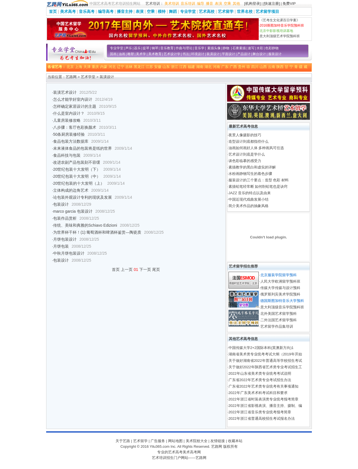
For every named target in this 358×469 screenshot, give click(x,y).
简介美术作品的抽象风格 (248, 206)
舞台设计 (259, 54)
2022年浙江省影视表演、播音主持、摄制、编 (265, 406)
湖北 (208, 67)
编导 (200, 3)
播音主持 (125, 11)
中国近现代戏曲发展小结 (248, 199)
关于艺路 (123, 441)
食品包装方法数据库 (70, 141)
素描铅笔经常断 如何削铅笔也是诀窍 (258, 186)
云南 (271, 67)
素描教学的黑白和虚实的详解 (252, 167)
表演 (218, 3)
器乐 (137, 48)
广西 (233, 67)
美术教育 (155, 54)
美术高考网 (192, 452)
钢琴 (155, 48)
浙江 (174, 67)
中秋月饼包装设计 (68, 253)
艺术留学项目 (267, 11)
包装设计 (61, 204)
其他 (236, 3)
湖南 (199, 67)
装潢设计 (213, 54)
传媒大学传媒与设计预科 (280, 288)
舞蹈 (173, 11)
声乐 (128, 48)
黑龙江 (139, 67)
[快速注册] (271, 3)
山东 (166, 67)
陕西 (280, 67)
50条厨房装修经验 (69, 134)
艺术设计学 (172, 54)
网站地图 (175, 441)
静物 (226, 48)
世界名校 (245, 11)
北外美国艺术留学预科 (278, 313)
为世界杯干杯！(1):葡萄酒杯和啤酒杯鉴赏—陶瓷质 (97, 232)
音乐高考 (87, 11)
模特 (162, 11)
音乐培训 (188, 3)
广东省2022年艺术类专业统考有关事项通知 (263, 386)
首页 (53, 11)
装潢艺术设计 (65, 92)
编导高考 (106, 11)
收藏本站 (235, 441)
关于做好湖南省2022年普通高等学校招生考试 (265, 360)
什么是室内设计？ (68, 113)
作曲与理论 (184, 48)
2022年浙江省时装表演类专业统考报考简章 (263, 399)
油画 (122, 54)
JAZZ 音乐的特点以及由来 (250, 193)
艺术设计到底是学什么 (247, 154)
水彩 (259, 48)
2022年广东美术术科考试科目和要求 (258, 393)
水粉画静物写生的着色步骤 (250, 174)
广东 (225, 67)
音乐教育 (167, 48)
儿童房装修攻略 (67, 120)
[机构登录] (252, 3)
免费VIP (289, 3)
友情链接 (217, 441)
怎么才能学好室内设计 (72, 99)
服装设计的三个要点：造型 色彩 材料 (259, 180)
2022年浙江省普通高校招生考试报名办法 (262, 418)
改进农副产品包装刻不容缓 (76, 162)
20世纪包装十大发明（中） (77, 176)
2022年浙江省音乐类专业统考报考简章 (260, 412)
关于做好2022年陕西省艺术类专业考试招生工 (265, 367)
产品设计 (244, 54)
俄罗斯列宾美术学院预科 (280, 294)
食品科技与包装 (67, 155)
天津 (87, 67)
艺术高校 (207, 11)
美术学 (141, 54)
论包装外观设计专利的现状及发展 (82, 197)
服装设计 (275, 54)
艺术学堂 (88, 77)
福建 (191, 67)
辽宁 (120, 67)
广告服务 (157, 441)
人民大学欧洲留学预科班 (280, 281)
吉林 (129, 67)
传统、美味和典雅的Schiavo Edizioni (85, 225)
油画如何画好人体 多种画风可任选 (256, 148)
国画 (113, 54)
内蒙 (103, 67)
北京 (70, 67)
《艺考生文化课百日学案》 (280, 20)
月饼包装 (61, 246)
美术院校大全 (197, 441)
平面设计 (228, 54)
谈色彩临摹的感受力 (245, 161)
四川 (254, 67)
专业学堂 (188, 11)
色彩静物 (272, 48)
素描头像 (214, 48)
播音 (209, 3)
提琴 (146, 48)
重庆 (95, 67)
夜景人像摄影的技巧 (245, 135)
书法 (185, 54)
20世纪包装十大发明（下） (77, 169)
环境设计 (197, 54)
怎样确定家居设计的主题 (74, 106)
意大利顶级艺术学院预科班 (280, 36)
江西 (183, 67)
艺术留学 (226, 11)
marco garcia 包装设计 (73, 211)
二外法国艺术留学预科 (278, 320)
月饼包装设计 (65, 239)
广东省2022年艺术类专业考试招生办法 (260, 380)
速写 (251, 48)
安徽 (157, 67)
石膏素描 (239, 48)
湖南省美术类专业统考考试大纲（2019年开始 (265, 354)
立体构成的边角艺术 (70, 190)
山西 (263, 67)
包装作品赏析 (65, 218)
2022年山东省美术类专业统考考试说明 (260, 373)
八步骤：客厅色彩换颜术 (74, 127)
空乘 (227, 3)
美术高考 (68, 11)
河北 (112, 67)
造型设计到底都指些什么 (248, 141)
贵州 (241, 67)
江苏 (149, 67)
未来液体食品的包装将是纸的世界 (82, 148)
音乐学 (199, 48)
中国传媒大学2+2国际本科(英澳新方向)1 (261, 348)
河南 (216, 67)
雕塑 (130, 54)
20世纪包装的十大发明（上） (79, 183)
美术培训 (171, 3)
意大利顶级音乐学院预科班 (282, 307)
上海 (78, 67)
